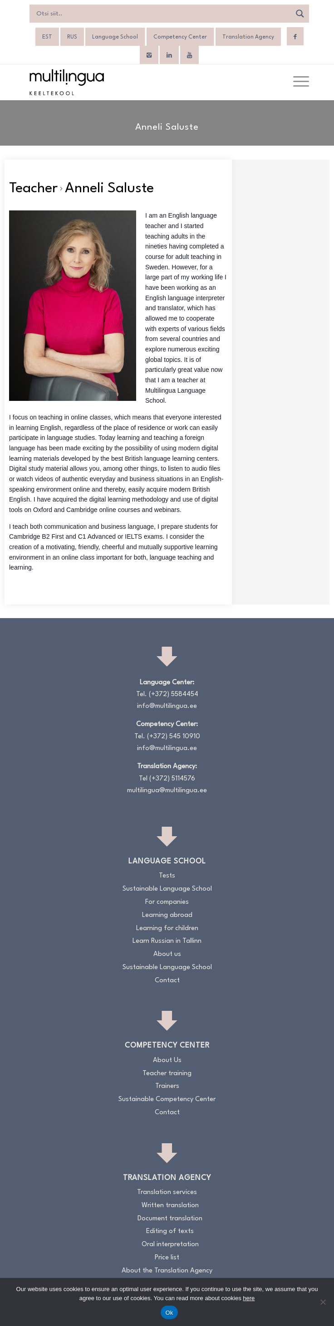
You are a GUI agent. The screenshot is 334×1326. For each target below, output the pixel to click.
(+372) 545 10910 (173, 736)
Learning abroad (167, 915)
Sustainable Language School (167, 889)
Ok (169, 1312)
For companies (167, 902)
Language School (115, 37)
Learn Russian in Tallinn (167, 941)
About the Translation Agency (167, 1271)
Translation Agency (248, 37)
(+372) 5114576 (172, 778)
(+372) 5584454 (173, 694)
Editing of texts (170, 1231)
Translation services (167, 1192)
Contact (167, 980)
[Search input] (162, 14)
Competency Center (180, 37)
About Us (167, 1060)
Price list (167, 1257)
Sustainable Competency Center (167, 1099)
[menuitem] (296, 82)
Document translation (170, 1218)
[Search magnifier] (300, 14)
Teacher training (167, 1073)
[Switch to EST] (47, 37)
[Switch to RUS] (72, 37)
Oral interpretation (170, 1244)
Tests (167, 876)
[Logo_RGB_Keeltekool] (138, 82)
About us (167, 954)
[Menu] (296, 82)
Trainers (167, 1086)
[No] (322, 1301)
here (249, 1298)
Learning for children (167, 928)
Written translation (170, 1205)
